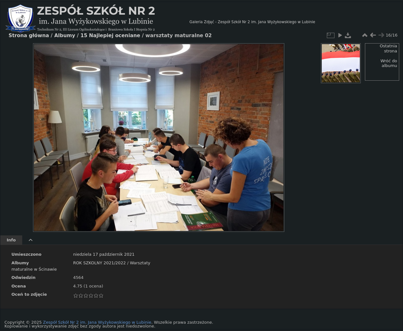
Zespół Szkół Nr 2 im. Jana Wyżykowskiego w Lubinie (97, 322)
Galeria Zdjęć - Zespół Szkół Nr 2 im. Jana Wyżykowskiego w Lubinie (252, 22)
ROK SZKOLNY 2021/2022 (99, 262)
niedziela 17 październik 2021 (104, 254)
